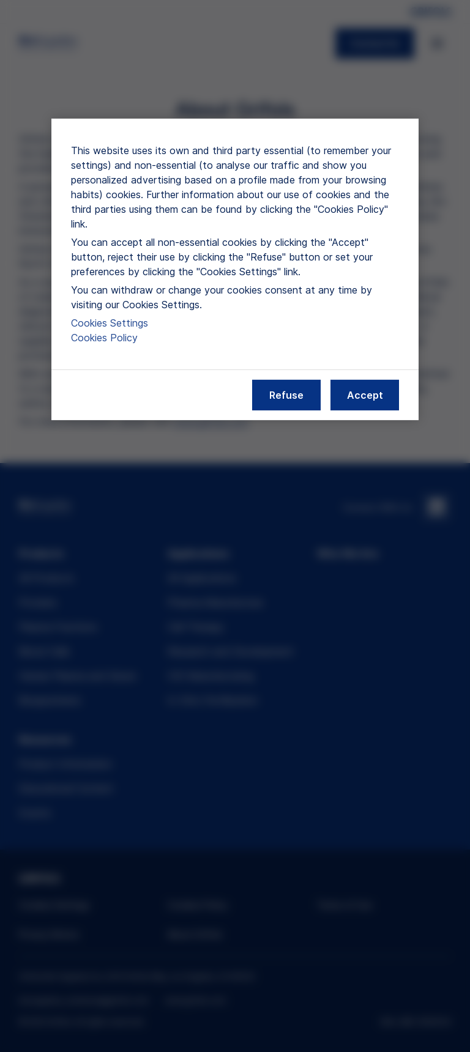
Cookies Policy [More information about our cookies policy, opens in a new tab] (104, 338)
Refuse (286, 395)
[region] (235, 269)
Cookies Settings (109, 323)
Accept (365, 395)
